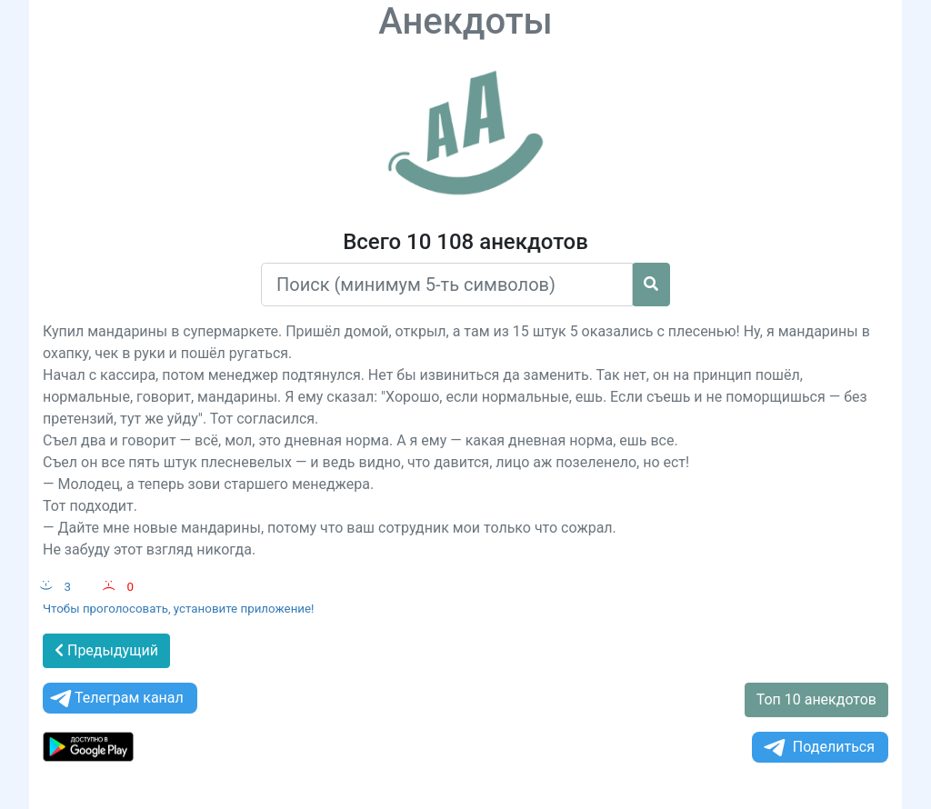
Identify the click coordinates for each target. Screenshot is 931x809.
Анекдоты (465, 21)
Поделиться (818, 747)
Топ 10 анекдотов (816, 699)
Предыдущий (106, 650)
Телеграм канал (115, 698)
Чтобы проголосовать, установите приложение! (179, 608)
